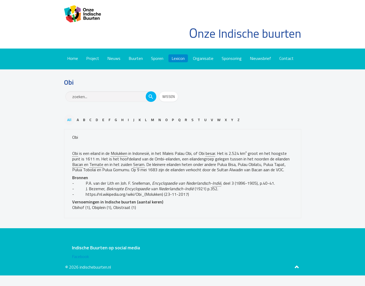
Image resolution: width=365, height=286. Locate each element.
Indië (216, 183)
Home (72, 58)
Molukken (119, 153)
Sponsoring (232, 58)
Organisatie (203, 58)
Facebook (80, 256)
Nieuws (113, 58)
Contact (286, 58)
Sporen (157, 58)
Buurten (136, 58)
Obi (75, 137)
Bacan (77, 164)
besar (210, 153)
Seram (138, 164)
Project (92, 58)
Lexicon (178, 58)
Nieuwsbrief (260, 58)
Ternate (96, 164)
